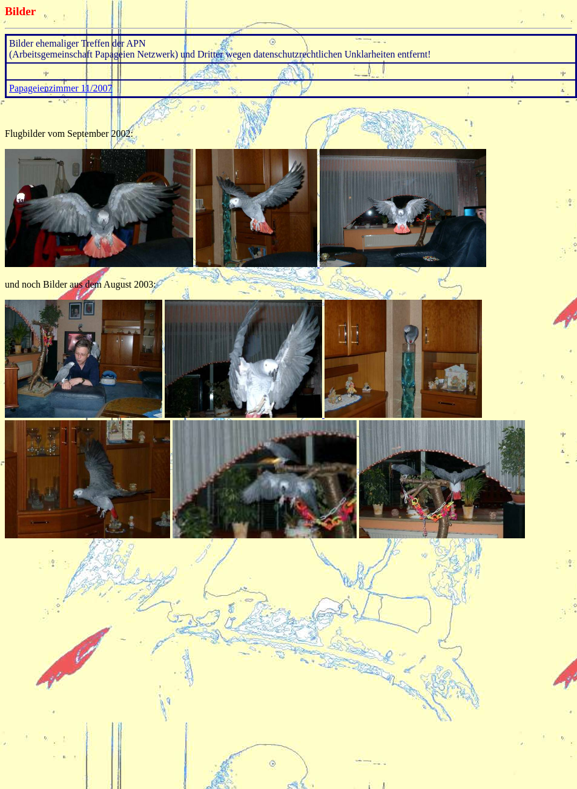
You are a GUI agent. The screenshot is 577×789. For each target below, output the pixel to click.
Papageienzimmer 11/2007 (60, 88)
